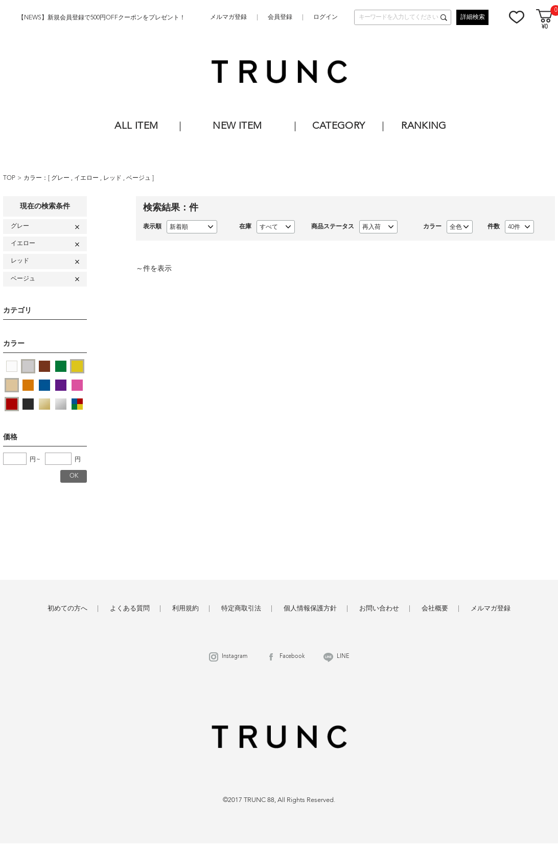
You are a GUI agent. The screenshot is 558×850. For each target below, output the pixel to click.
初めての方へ (67, 608)
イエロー (87, 178)
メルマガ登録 (228, 17)
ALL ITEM (136, 126)
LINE (343, 656)
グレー (61, 178)
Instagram (234, 656)
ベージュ (139, 178)
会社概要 (435, 608)
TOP (9, 178)
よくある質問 (130, 608)
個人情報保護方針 (310, 608)
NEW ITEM (237, 126)
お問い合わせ (379, 608)
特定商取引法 (241, 608)
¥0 (545, 27)
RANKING (424, 126)
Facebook (292, 656)
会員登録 (280, 17)
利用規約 (185, 608)
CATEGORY (338, 126)
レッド (113, 178)
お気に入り (516, 17)
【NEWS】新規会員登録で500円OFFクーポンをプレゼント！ (101, 18)
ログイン (325, 17)
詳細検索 (472, 17)
